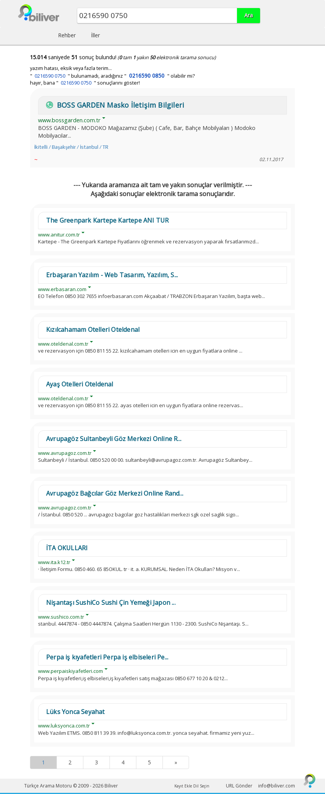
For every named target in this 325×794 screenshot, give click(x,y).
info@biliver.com (276, 785)
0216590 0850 (146, 75)
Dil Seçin (201, 786)
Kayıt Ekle (183, 786)
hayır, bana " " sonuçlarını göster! (85, 83)
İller (95, 35)
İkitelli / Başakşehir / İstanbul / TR (71, 147)
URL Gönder (239, 785)
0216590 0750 (50, 76)
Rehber (67, 35)
